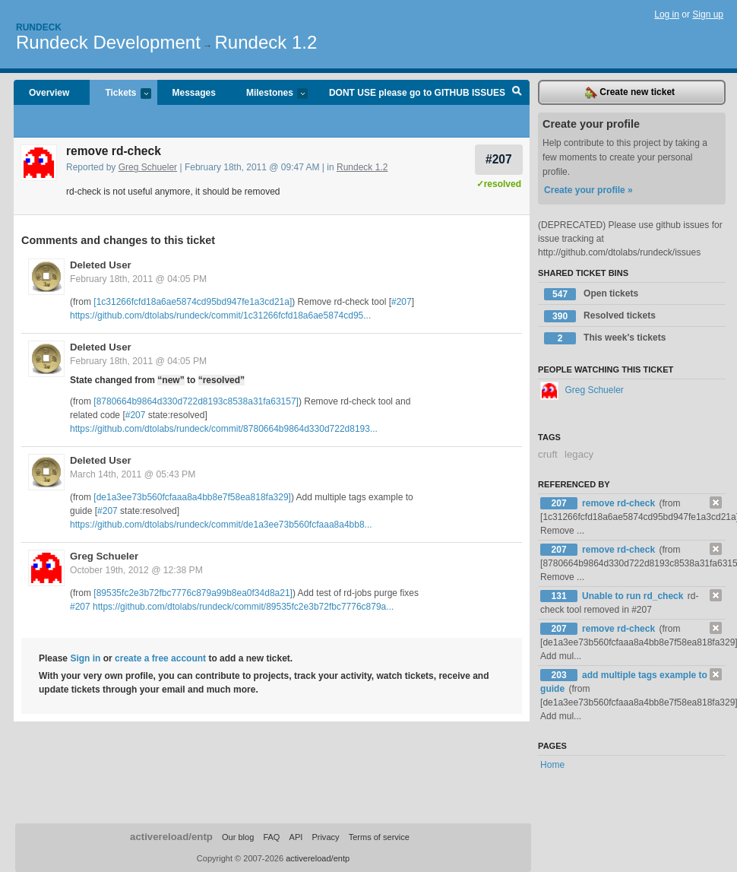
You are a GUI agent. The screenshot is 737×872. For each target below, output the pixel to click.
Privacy (325, 837)
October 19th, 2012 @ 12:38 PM (136, 570)
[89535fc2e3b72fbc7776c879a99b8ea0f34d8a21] (193, 593)
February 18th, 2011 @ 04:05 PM (138, 279)
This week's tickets (605, 338)
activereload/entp (171, 836)
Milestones (269, 93)
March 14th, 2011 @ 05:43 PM (132, 474)
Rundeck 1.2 (266, 42)
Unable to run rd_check (634, 596)
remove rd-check (619, 503)
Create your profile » (588, 190)
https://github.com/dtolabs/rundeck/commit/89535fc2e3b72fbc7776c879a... (243, 606)
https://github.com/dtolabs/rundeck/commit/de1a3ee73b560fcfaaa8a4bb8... (221, 524)
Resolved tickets (600, 316)
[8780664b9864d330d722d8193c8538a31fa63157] (196, 401)
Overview (49, 92)
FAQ (271, 837)
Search (517, 93)
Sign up (707, 14)
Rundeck (39, 27)
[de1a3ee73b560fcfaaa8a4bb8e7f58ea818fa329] (192, 497)
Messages (194, 92)
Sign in (85, 658)
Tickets (120, 93)
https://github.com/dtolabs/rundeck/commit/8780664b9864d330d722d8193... (224, 428)
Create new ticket (630, 93)
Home (552, 764)
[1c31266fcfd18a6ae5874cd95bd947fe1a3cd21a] (192, 301)
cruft (548, 454)
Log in (666, 14)
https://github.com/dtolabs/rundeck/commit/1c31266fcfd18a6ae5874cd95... (220, 315)
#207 (499, 159)
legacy (579, 454)
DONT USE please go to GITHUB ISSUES (417, 92)
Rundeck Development (108, 42)
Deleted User (100, 265)
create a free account (160, 658)
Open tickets (591, 294)
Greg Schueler (148, 167)
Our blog (238, 837)
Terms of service (379, 837)
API (296, 837)
